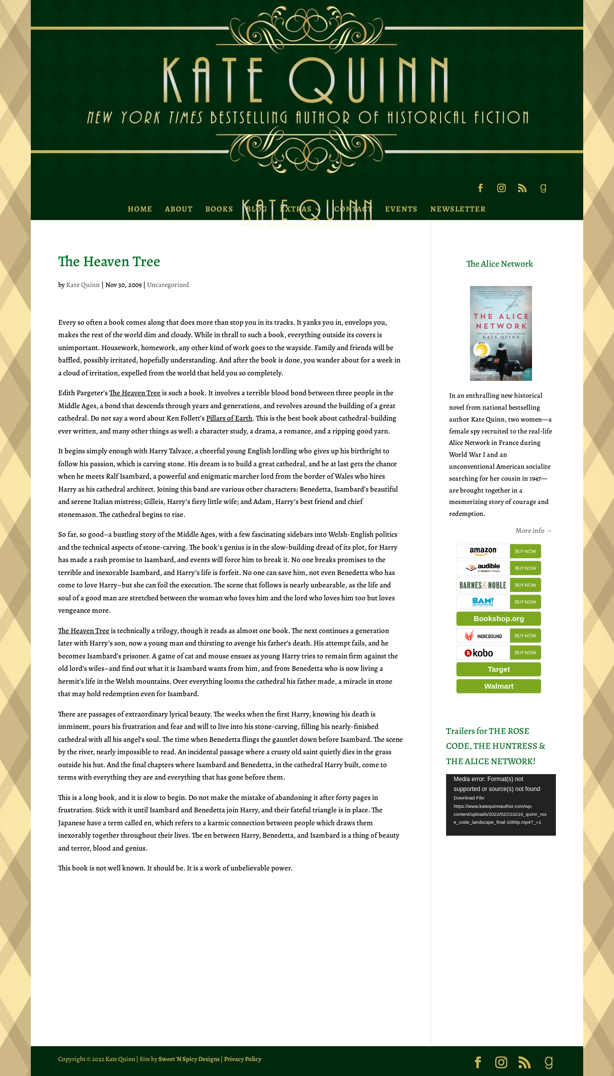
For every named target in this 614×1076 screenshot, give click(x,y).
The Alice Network (499, 264)
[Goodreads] (543, 191)
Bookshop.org (499, 618)
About (179, 209)
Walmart (499, 686)
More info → (534, 530)
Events (401, 209)
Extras (296, 209)
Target (499, 669)
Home (140, 209)
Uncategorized (168, 284)
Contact (353, 209)
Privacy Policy (242, 1059)
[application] (500, 805)
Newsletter (458, 209)
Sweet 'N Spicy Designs (189, 1059)
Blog (256, 209)
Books (219, 209)
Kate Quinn (83, 284)
